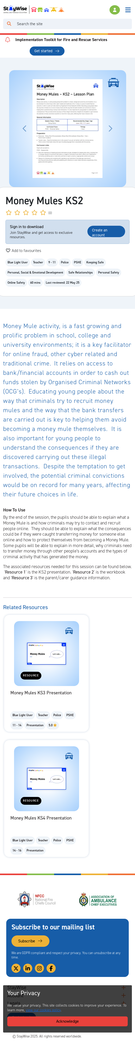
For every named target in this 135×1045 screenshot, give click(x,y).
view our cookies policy (43, 1010)
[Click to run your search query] (9, 24)
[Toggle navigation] (128, 10)
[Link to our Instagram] (39, 968)
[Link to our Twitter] (16, 968)
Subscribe (30, 941)
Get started (47, 51)
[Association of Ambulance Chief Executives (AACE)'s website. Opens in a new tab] (98, 899)
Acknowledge (67, 1021)
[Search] (73, 24)
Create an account (99, 232)
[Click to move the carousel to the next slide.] (110, 128)
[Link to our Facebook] (51, 968)
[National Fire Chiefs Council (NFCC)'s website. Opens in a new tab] (37, 899)
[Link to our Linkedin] (27, 968)
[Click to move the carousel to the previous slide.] (25, 128)
